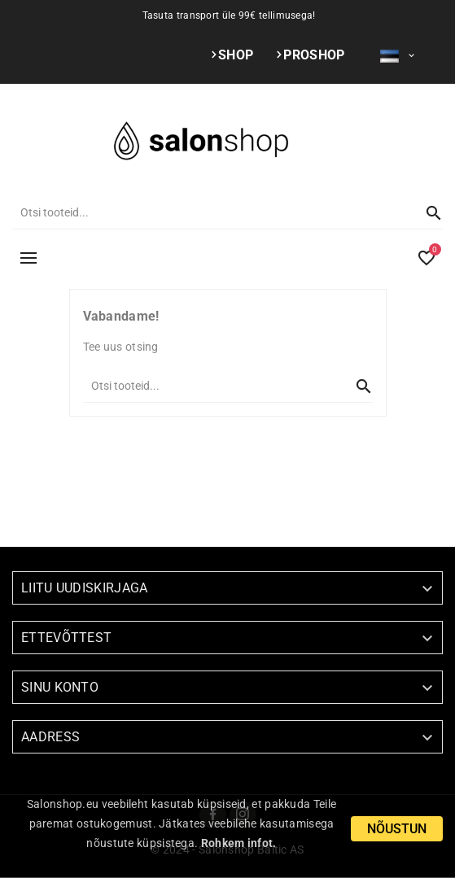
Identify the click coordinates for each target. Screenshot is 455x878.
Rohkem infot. (239, 843)
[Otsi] (211, 212)
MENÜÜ (28, 258)
